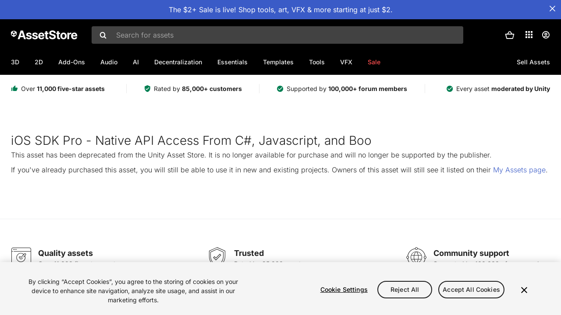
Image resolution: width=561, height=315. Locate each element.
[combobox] (277, 35)
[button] (509, 35)
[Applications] (529, 34)
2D (39, 62)
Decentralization (178, 62)
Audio (108, 62)
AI (136, 62)
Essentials (232, 62)
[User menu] (545, 35)
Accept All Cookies (471, 289)
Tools (317, 62)
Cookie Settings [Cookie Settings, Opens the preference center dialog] (344, 289)
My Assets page (519, 169)
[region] (280, 288)
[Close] (524, 290)
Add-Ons (71, 62)
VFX (346, 62)
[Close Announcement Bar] (552, 8)
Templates (278, 62)
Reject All (405, 289)
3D (15, 62)
